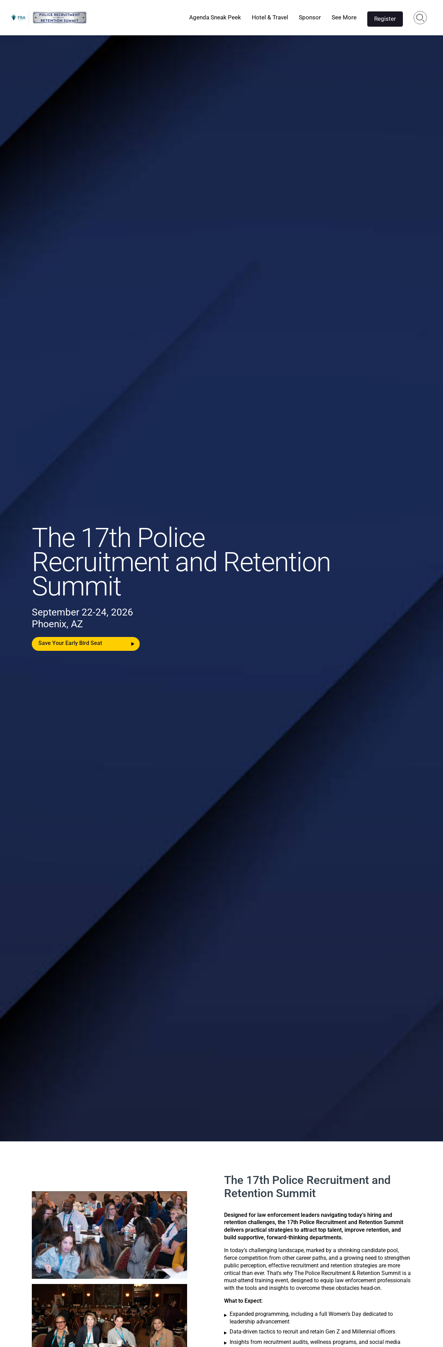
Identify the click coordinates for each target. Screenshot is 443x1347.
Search (420, 17)
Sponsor (310, 17)
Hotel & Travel (270, 17)
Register (385, 18)
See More (344, 17)
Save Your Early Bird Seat (70, 643)
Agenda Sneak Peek (215, 17)
